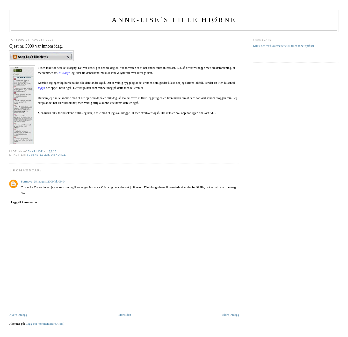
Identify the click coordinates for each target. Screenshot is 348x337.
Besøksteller (38, 155)
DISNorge (63, 73)
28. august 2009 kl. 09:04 (49, 181)
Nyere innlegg (18, 314)
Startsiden (124, 314)
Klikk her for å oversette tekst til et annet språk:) (283, 46)
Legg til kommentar (24, 202)
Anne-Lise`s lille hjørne (174, 20)
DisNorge (58, 155)
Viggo (41, 88)
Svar (24, 193)
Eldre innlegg (230, 314)
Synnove (26, 181)
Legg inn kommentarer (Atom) (45, 323)
